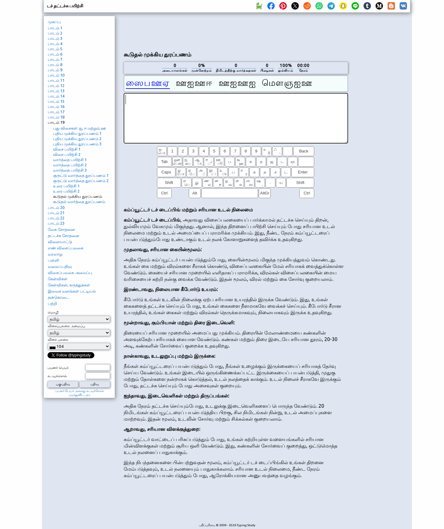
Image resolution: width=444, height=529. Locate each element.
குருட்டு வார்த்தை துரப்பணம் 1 (81, 175)
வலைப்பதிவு (60, 266)
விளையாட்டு (60, 242)
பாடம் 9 (55, 70)
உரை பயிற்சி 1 (66, 186)
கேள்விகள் (58, 279)
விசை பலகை (58, 339)
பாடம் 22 (56, 218)
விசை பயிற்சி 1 (66, 149)
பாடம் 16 (56, 106)
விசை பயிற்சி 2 (66, 154)
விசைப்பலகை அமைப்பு (70, 272)
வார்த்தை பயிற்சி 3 (70, 170)
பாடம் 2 (55, 33)
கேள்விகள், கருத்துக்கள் (69, 285)
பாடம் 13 (56, 91)
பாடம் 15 (56, 101)
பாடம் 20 (56, 207)
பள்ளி (53, 260)
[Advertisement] (236, 31)
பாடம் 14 (56, 96)
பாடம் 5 (55, 49)
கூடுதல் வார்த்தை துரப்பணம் (79, 201)
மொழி (53, 312)
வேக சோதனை (61, 229)
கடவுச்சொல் (57, 376)
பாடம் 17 (56, 112)
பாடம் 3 (55, 38)
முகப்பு (54, 21)
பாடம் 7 (55, 59)
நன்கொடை (58, 297)
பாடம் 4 (55, 43)
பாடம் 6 (55, 54)
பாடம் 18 (56, 117)
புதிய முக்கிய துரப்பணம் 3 (77, 144)
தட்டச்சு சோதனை (63, 235)
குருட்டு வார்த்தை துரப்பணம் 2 (81, 180)
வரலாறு (55, 254)
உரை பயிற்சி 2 (66, 191)
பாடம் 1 (55, 28)
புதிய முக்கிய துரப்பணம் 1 (77, 133)
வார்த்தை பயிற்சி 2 (70, 165)
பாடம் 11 (56, 80)
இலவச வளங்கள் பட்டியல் (72, 291)
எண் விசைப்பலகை (65, 248)
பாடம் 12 (56, 85)
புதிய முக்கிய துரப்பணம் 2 (77, 138)
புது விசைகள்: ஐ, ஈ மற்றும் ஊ (79, 128)
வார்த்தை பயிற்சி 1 (70, 159)
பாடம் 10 (56, 75)
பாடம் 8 (55, 64)
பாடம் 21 (56, 212)
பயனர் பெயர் (58, 367)
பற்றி (52, 303)
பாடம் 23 (56, 223)
